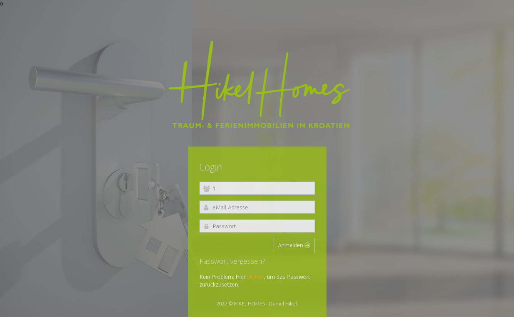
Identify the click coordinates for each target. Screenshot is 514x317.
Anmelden (294, 245)
